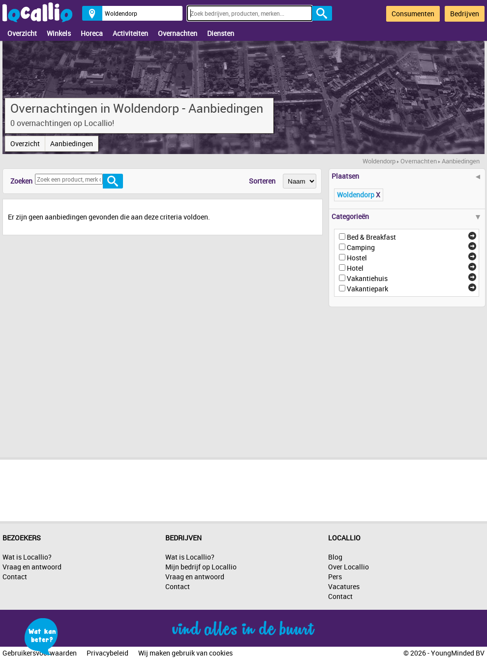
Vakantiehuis (367, 278)
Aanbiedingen (71, 143)
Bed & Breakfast (371, 237)
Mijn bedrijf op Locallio (201, 566)
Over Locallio (348, 566)
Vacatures (344, 586)
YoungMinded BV (458, 653)
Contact (14, 576)
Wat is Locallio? (27, 557)
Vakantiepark (367, 288)
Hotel (355, 268)
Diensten (220, 33)
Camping (361, 247)
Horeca (92, 33)
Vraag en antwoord (31, 566)
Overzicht (22, 33)
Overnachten (177, 33)
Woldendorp (379, 161)
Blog (335, 557)
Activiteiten (130, 33)
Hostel (357, 257)
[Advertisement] (393, 378)
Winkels (59, 33)
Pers (335, 576)
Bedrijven (464, 13)
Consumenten (413, 13)
